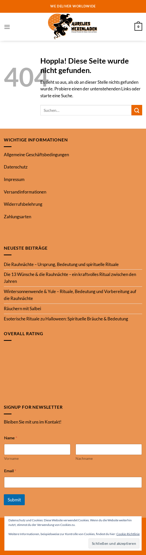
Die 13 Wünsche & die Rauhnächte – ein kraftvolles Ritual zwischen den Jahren (70, 278)
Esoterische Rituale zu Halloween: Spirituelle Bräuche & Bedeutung (66, 318)
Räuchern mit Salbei (22, 308)
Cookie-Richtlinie (128, 534)
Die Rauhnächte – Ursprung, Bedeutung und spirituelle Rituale (61, 264)
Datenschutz (16, 167)
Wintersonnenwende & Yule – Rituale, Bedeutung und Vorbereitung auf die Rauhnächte (70, 295)
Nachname (84, 458)
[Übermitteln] (136, 110)
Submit (14, 499)
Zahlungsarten (17, 216)
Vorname (11, 458)
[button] (7, 26)
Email (10, 470)
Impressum (14, 179)
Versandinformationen (25, 192)
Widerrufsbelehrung (23, 204)
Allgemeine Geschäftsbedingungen (36, 154)
